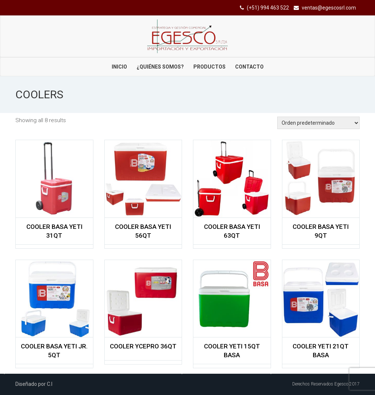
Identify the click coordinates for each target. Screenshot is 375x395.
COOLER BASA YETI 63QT (232, 231)
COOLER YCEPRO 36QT (143, 346)
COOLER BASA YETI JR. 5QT (54, 351)
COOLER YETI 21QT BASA (321, 351)
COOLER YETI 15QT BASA (232, 351)
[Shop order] (318, 123)
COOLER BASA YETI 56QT (143, 231)
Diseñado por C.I (33, 384)
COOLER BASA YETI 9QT (321, 231)
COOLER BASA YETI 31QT (54, 231)
